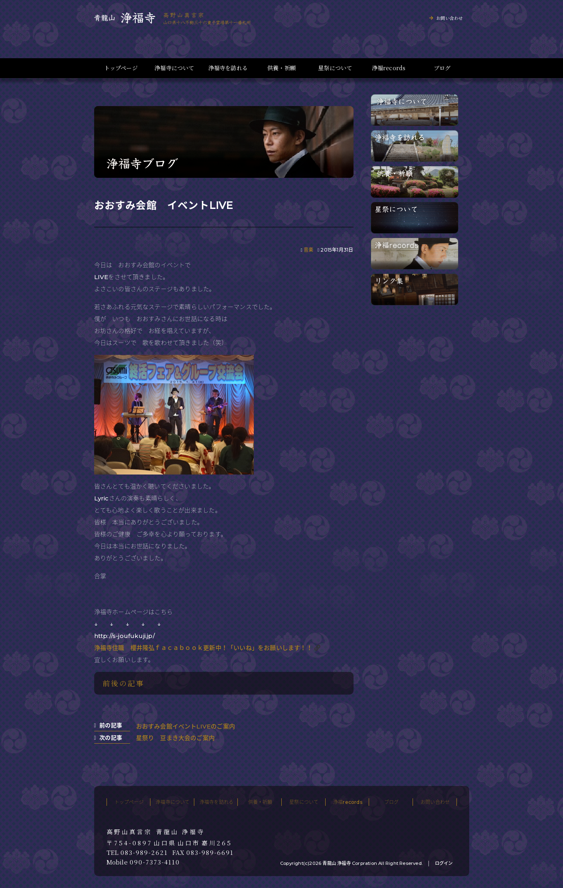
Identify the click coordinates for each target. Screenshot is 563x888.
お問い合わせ (449, 18)
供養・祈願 (281, 68)
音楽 (308, 250)
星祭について (335, 68)
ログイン (444, 863)
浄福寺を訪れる (228, 68)
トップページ (121, 68)
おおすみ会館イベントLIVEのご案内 (185, 726)
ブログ (442, 68)
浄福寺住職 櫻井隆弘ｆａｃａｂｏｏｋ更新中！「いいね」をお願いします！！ (203, 648)
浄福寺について (174, 68)
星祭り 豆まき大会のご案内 (175, 738)
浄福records (389, 68)
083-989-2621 (144, 852)
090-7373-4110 (155, 862)
